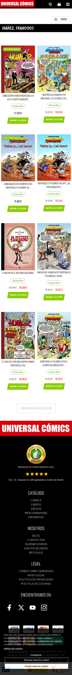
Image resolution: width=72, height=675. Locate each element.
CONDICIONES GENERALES (36, 571)
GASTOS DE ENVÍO (36, 548)
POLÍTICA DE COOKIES (36, 583)
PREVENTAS (36, 517)
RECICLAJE (36, 552)
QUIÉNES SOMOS (36, 544)
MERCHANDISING (36, 513)
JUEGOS (36, 508)
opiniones (37, 480)
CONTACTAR (36, 539)
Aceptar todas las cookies (36, 666)
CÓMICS (36, 500)
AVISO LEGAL (36, 575)
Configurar (36, 655)
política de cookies (13, 648)
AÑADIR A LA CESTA (17, 120)
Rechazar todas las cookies (36, 660)
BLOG (36, 535)
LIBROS (36, 504)
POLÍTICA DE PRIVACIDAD (36, 579)
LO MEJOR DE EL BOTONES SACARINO (18, 272)
